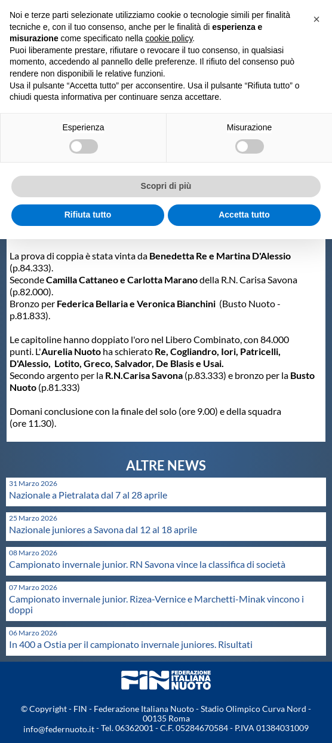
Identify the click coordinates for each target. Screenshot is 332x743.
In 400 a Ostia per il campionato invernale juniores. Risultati (131, 644)
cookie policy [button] (168, 38)
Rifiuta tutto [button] (88, 214)
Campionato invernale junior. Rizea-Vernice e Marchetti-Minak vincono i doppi (156, 604)
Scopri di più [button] (166, 186)
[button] (316, 19)
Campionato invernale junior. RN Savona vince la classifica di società (147, 564)
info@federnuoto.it (58, 729)
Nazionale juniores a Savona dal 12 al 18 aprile (103, 529)
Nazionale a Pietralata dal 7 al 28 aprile (88, 494)
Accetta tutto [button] (244, 214)
